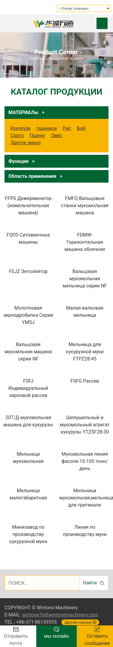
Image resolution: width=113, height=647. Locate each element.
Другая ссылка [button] (80, 622)
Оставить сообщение (97, 636)
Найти (94, 583)
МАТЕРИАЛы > (26, 112)
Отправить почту (16, 636)
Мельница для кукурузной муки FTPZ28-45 (85, 352)
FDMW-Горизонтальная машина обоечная (84, 242)
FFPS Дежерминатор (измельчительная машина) (28, 206)
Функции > (21, 161)
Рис (67, 128)
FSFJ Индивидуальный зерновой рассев (28, 388)
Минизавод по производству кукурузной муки (28, 534)
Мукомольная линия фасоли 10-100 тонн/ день (84, 461)
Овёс (56, 135)
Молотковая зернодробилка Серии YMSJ (28, 315)
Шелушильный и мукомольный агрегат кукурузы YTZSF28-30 (85, 425)
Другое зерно (25, 143)
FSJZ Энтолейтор (28, 271)
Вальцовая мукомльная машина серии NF (28, 352)
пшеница (47, 128)
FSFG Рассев (84, 381)
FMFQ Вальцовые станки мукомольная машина (85, 206)
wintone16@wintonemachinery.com (60, 615)
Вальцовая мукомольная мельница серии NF (85, 279)
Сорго (17, 135)
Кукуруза (20, 128)
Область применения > (35, 176)
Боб (81, 128)
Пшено (37, 135)
